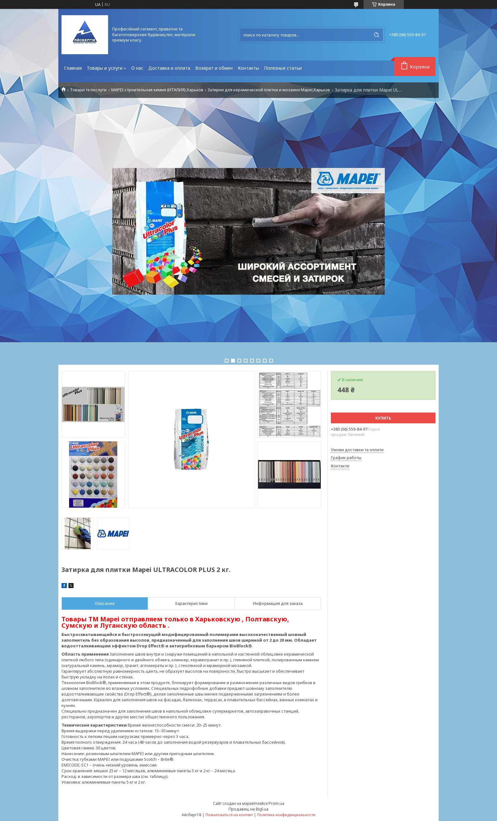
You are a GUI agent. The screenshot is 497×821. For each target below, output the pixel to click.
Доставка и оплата (169, 68)
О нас (137, 68)
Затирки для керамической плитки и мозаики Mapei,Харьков (269, 90)
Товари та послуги (88, 90)
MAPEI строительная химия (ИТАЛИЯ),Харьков (157, 90)
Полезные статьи (283, 68)
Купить (383, 418)
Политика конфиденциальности (286, 815)
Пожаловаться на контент (229, 815)
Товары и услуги (104, 68)
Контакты (248, 68)
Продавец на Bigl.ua (248, 809)
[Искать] (376, 35)
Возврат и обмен (214, 68)
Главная (73, 68)
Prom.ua (276, 803)
